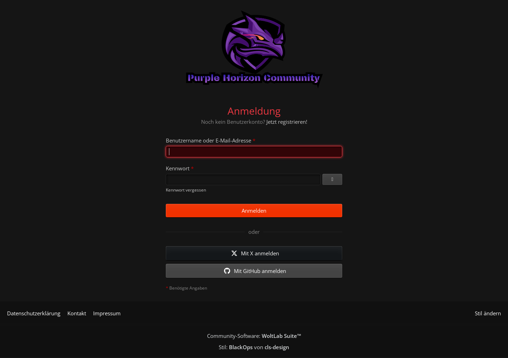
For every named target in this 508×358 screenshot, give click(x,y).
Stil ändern (488, 313)
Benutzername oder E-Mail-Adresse (208, 140)
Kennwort (177, 168)
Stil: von (254, 347)
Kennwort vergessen (186, 190)
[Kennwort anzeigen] (332, 179)
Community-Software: (254, 335)
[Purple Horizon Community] (254, 47)
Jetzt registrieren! (286, 121)
